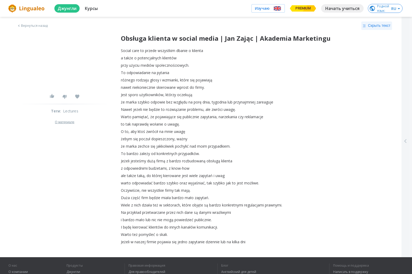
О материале (64, 122)
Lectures (70, 110)
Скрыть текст (376, 25)
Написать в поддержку (350, 272)
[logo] (27, 8)
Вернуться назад (32, 25)
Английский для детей (238, 272)
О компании (18, 272)
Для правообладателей (146, 272)
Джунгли (73, 272)
